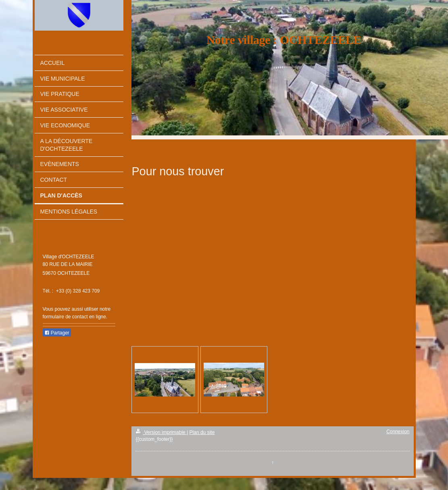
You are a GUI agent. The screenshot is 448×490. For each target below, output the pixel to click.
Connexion (397, 431)
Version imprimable (161, 432)
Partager (56, 333)
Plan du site (202, 432)
